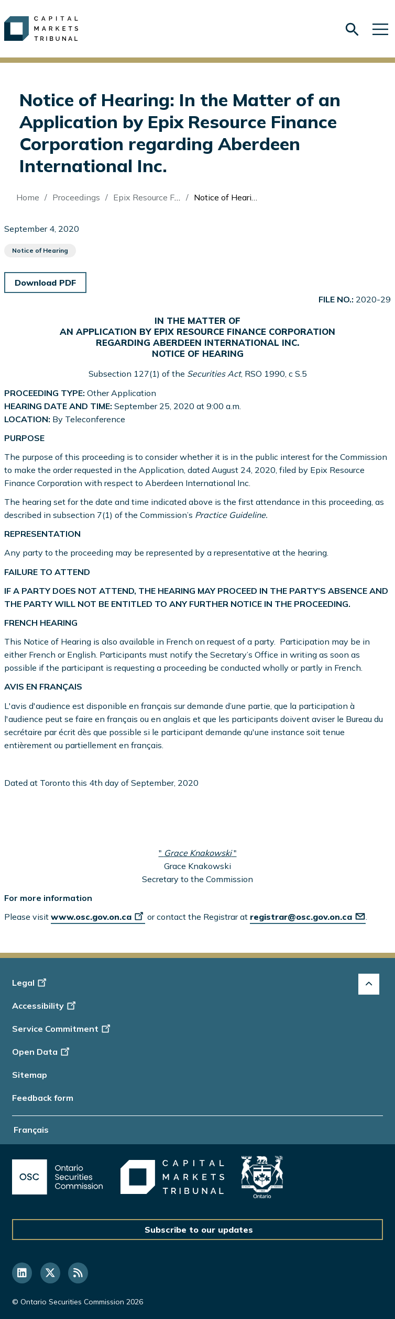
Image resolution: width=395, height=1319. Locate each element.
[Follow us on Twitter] (50, 1272)
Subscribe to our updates (199, 1229)
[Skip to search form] (352, 29)
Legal (30, 982)
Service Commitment (62, 1028)
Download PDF (45, 282)
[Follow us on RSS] (78, 1272)
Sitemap (29, 1074)
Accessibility (45, 1005)
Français (31, 1129)
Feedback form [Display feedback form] (42, 1097)
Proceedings (76, 197)
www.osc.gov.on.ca (98, 916)
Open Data (42, 1051)
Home (27, 197)
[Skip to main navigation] (380, 28)
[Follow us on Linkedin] (22, 1272)
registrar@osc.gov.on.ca (308, 916)
